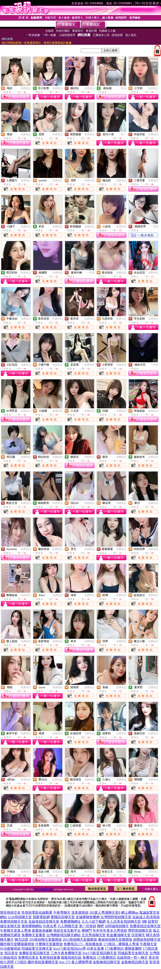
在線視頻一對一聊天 (132, 957)
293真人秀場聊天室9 (104, 912)
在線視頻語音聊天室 (43, 921)
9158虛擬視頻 (10, 948)
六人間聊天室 (68, 926)
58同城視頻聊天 (117, 926)
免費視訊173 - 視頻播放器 (83, 944)
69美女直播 (95, 948)
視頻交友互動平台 (67, 930)
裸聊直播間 (133, 948)
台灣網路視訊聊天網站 (63, 935)
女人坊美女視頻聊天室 (123, 921)
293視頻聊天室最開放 (45, 939)
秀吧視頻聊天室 (140, 930)
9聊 (144, 921)
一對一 (122, 134)
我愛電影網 (41, 917)
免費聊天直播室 (33, 935)
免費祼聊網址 (70, 921)
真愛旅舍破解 (42, 930)
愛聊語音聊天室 (63, 917)
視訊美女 (11, 953)
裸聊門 (87, 930)
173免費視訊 (114, 948)
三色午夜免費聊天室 (66, 953)
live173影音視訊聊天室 (99, 953)
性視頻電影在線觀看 (36, 912)
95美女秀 (50, 926)
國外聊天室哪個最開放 (17, 944)
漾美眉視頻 (79, 912)
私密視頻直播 (49, 957)
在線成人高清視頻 (146, 917)
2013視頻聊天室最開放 (80, 939)
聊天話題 (21, 939)
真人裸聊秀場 (81, 962)
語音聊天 (138, 935)
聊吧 (100, 926)
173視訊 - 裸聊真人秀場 (121, 944)
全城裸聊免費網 (88, 917)
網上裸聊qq (129, 912)
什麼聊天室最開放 (49, 944)
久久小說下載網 (94, 921)
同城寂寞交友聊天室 (36, 948)
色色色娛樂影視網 (43, 889)
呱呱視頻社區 (71, 957)
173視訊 (21, 962)
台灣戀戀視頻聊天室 (115, 917)
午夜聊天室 (148, 944)
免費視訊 (26, 88)
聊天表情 (153, 935)
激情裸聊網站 (31, 926)
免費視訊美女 (28, 957)
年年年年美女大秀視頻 (110, 930)
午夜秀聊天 (61, 912)
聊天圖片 (7, 939)
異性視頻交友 (10, 912)
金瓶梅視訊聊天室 (106, 962)
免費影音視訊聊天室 (34, 953)
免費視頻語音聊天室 (145, 926)
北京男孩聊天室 (94, 935)
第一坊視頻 (87, 926)
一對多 (122, 88)
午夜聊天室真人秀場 (15, 930)
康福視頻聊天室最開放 (115, 939)
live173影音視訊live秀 (69, 948)
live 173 (64, 962)
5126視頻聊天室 (20, 917)
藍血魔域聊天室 (118, 935)
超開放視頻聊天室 (147, 939)
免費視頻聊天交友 (13, 921)
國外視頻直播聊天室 (42, 962)
